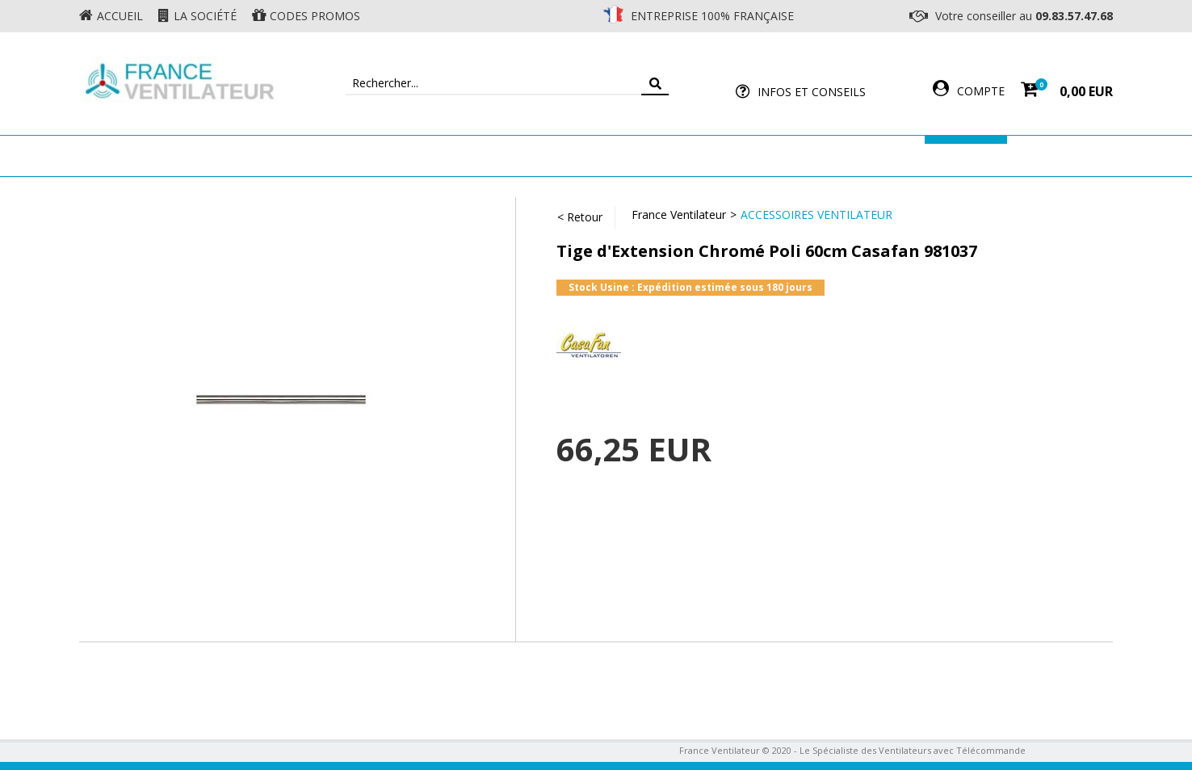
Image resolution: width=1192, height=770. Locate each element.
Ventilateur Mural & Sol (455, 155)
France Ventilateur (679, 214)
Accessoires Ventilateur (836, 155)
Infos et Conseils (812, 91)
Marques (965, 155)
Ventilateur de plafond (274, 155)
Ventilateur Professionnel (646, 155)
